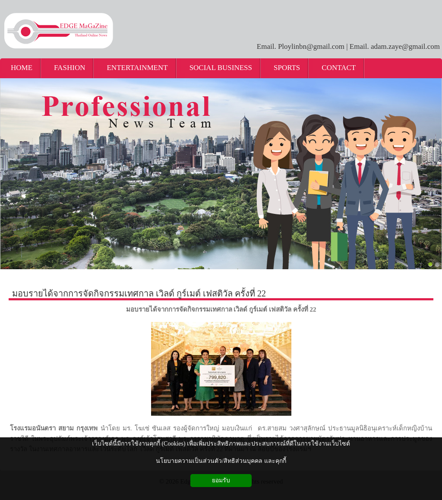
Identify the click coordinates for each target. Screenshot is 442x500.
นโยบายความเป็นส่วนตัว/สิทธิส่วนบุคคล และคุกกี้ (221, 461)
